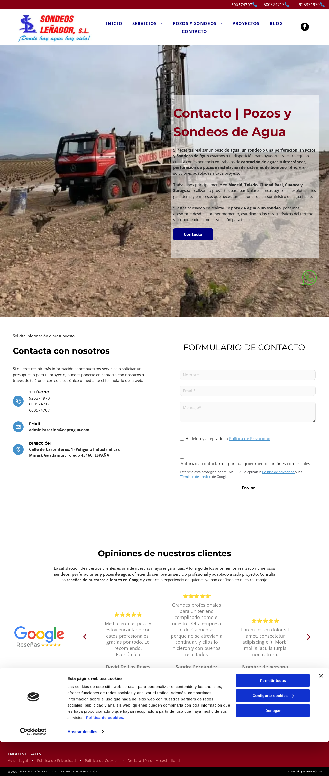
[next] (309, 636)
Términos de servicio (195, 476)
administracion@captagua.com (59, 429)
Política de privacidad (278, 472)
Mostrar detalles (82, 766)
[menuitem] (114, 23)
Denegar (273, 745)
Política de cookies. (105, 751)
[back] (84, 636)
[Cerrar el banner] (321, 710)
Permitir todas (273, 715)
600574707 (241, 4)
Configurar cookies (273, 730)
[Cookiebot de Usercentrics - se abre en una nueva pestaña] (33, 766)
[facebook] (305, 27)
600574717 (39, 404)
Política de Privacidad (249, 439)
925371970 (39, 398)
